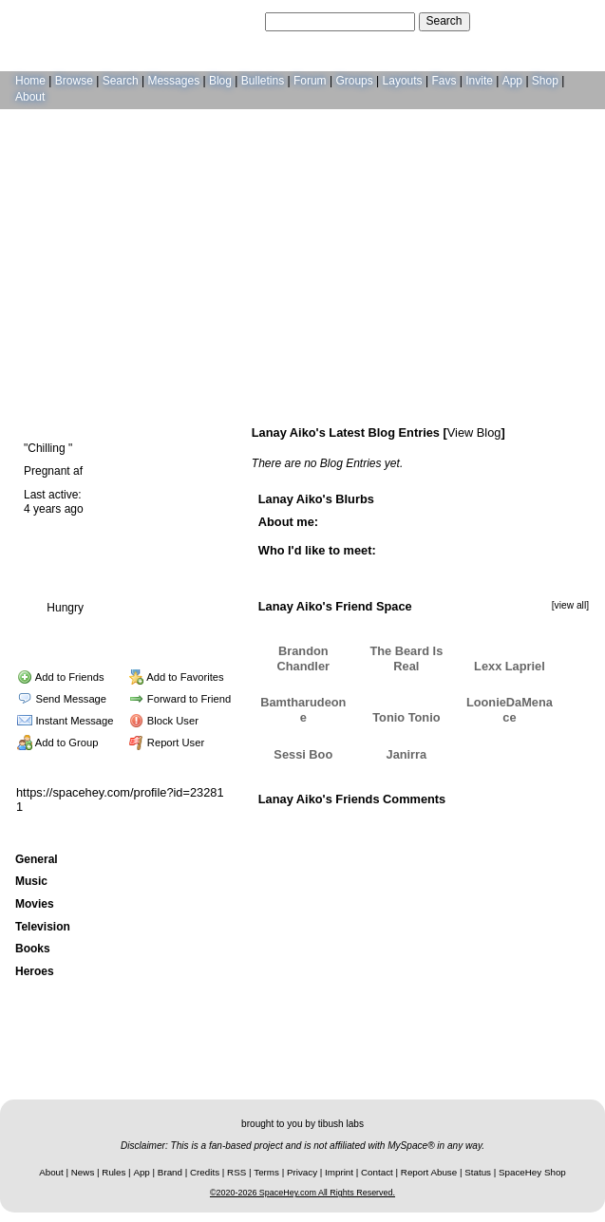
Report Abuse (429, 1172)
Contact (377, 1172)
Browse (74, 80)
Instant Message (65, 720)
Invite (479, 80)
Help (499, 21)
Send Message (61, 699)
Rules (113, 1172)
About (30, 96)
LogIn (534, 21)
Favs (443, 80)
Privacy (302, 1172)
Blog (220, 80)
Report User (167, 742)
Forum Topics (128, 628)
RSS (236, 1172)
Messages (173, 80)
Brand (170, 1172)
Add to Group (57, 742)
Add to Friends (60, 677)
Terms (266, 1172)
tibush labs (341, 1124)
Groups (353, 80)
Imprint (339, 1172)
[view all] (570, 605)
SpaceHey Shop (532, 1172)
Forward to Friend (180, 699)
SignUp (577, 21)
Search (444, 21)
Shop (545, 80)
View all (438, 822)
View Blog (474, 432)
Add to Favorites (176, 677)
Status (477, 1172)
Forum (310, 80)
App (512, 80)
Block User (164, 720)
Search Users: (226, 21)
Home (30, 80)
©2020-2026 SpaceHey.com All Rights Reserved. (302, 1192)
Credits (204, 1172)
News (83, 1172)
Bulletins (262, 80)
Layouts (403, 80)
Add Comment (503, 822)
